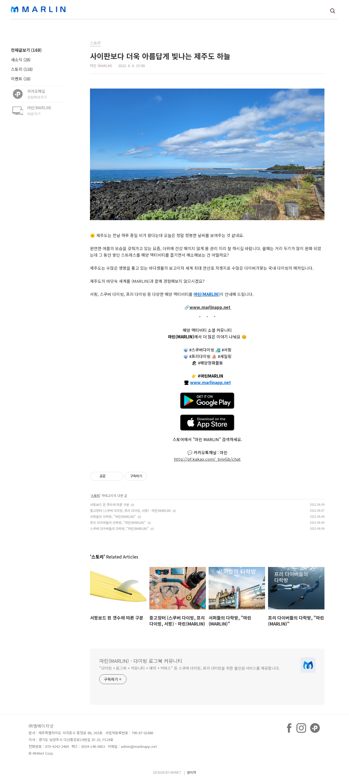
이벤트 (21, 78)
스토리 (22, 69)
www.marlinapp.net (210, 307)
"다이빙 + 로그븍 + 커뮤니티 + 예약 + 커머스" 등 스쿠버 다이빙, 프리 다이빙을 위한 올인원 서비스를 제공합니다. (189, 668)
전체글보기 (26, 50)
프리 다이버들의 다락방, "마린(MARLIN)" (118, 522)
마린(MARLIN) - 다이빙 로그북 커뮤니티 (140, 660)
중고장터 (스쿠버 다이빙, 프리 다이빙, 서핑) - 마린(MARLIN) (130, 510)
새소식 (21, 59)
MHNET (175, 772)
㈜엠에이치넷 (41, 726)
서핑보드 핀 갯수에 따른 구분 (109, 504)
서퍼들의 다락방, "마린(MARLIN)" (113, 516)
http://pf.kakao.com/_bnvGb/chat (207, 459)
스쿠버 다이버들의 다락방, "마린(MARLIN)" (119, 528)
